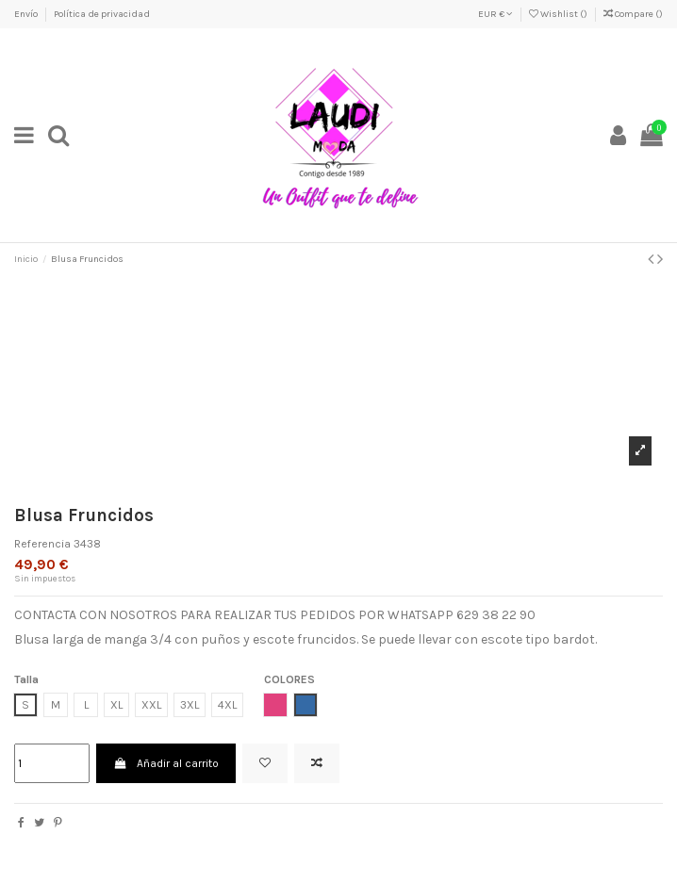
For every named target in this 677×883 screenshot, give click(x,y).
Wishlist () (559, 14)
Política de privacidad (102, 14)
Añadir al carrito (165, 763)
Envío (27, 14)
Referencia (42, 543)
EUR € (495, 14)
